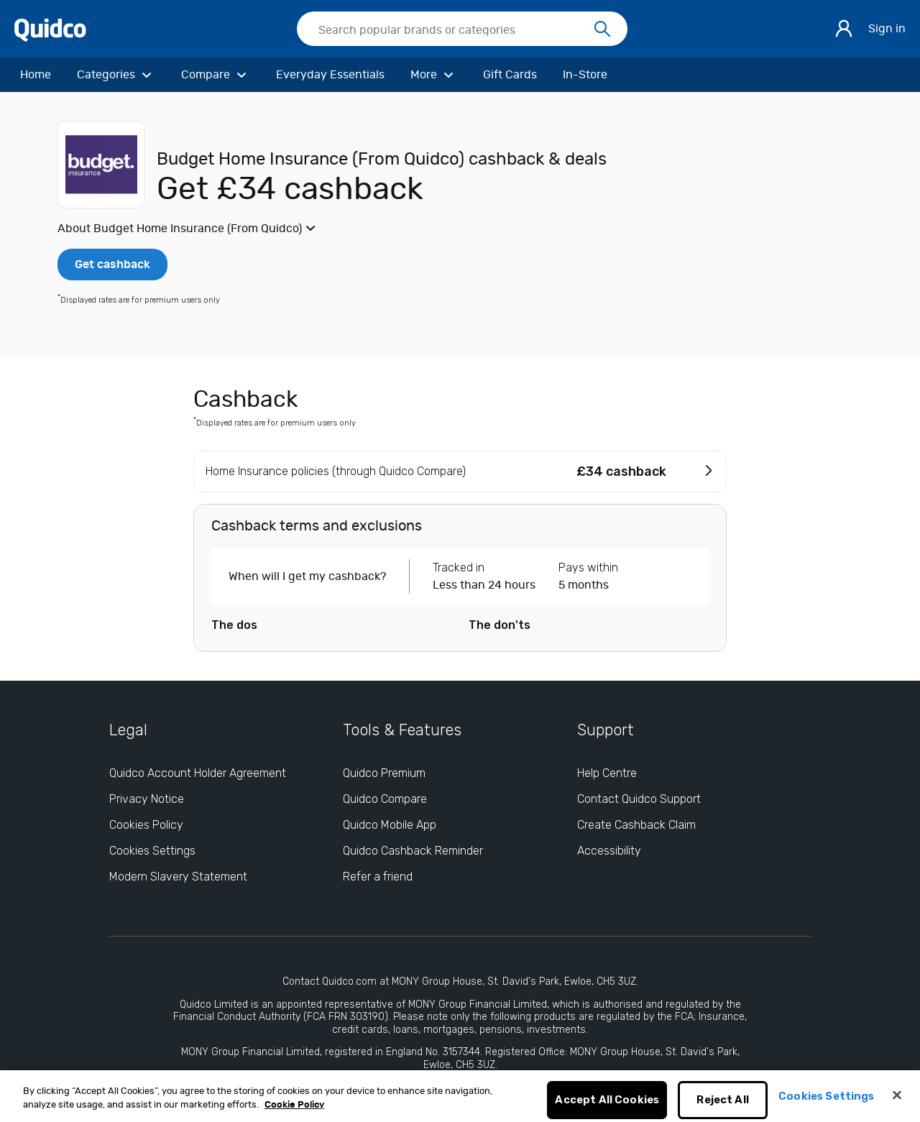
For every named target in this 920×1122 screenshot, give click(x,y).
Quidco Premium (384, 773)
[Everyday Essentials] (330, 75)
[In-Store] (585, 75)
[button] (460, 228)
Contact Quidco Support (639, 799)
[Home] (36, 75)
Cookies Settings (826, 1104)
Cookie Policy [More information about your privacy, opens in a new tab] (294, 1113)
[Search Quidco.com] (453, 30)
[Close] (897, 1103)
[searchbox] (462, 29)
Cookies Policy (146, 825)
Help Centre (607, 773)
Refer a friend (378, 876)
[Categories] (116, 75)
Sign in (887, 29)
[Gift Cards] (510, 75)
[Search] (602, 29)
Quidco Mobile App (389, 825)
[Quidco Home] (50, 29)
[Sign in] (844, 29)
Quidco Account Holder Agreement (197, 773)
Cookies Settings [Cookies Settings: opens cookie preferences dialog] (152, 850)
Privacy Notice (146, 799)
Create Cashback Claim (636, 825)
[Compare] (216, 75)
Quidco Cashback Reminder (413, 850)
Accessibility (609, 850)
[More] (434, 75)
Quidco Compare (385, 799)
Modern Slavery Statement (178, 876)
